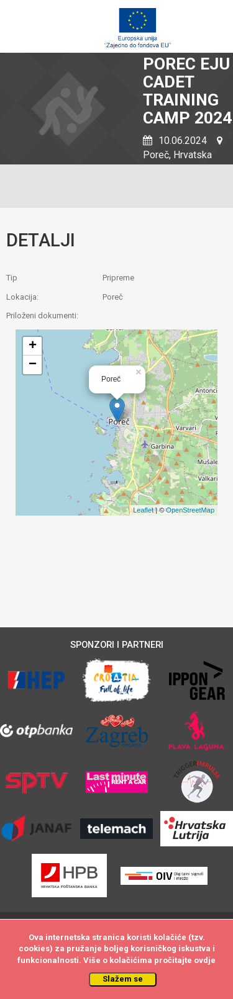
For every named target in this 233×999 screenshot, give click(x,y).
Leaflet (143, 510)
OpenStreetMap (190, 510)
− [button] (33, 365)
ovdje (205, 960)
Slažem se (123, 978)
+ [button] (33, 346)
